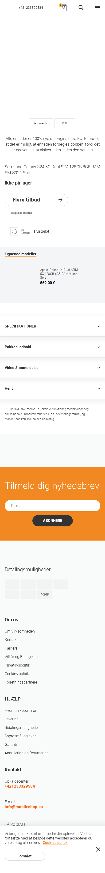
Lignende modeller (20, 254)
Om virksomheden (20, 631)
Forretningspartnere (21, 682)
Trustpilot (41, 231)
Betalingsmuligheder (22, 727)
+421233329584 (31, 7)
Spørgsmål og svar (20, 736)
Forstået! (24, 856)
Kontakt (11, 640)
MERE (44, 594)
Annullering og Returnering (27, 753)
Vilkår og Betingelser (22, 657)
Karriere (11, 648)
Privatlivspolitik (17, 665)
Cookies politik (17, 674)
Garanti (11, 744)
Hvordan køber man (21, 710)
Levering (12, 719)
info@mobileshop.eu (24, 806)
